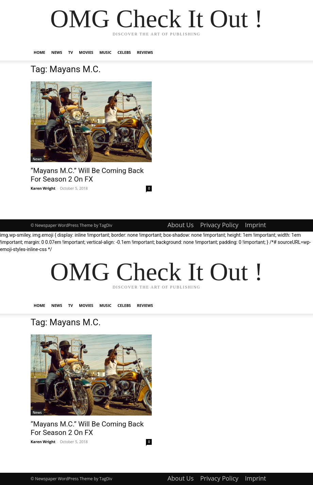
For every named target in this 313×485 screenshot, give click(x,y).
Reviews (145, 52)
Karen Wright (43, 188)
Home (39, 52)
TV (70, 52)
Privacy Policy (219, 225)
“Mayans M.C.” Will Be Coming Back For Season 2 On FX (87, 175)
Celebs (124, 52)
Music (105, 52)
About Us (180, 225)
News (56, 52)
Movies (86, 52)
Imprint (255, 225)
